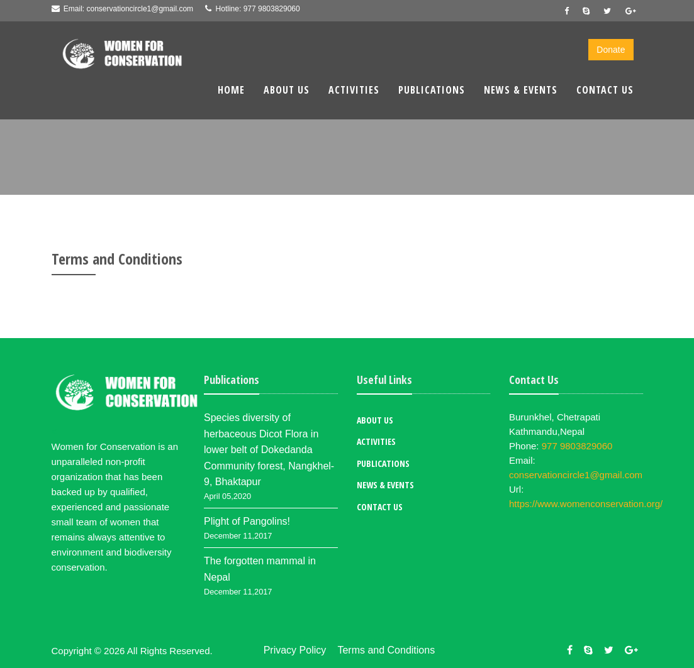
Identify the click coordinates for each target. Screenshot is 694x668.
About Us (287, 90)
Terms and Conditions (386, 650)
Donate (610, 50)
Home (231, 90)
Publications (431, 90)
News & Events (520, 90)
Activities (353, 90)
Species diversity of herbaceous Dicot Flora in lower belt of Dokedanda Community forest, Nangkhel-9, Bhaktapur (269, 449)
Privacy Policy (295, 650)
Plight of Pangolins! (247, 521)
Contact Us (605, 90)
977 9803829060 (271, 8)
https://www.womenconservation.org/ (586, 503)
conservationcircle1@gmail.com (140, 8)
